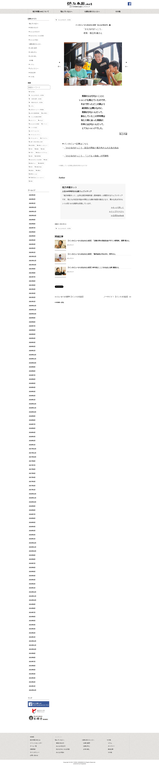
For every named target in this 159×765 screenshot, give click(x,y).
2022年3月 (32, 244)
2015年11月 (32, 547)
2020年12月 (32, 305)
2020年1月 (32, 350)
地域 (43, 149)
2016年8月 (32, 510)
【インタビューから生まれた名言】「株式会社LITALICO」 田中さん (91, 254)
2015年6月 (32, 567)
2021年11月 (32, 260)
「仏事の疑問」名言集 (35, 99)
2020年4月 (32, 338)
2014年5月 (32, 620)
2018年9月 (32, 416)
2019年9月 (32, 367)
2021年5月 (32, 285)
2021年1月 (32, 301)
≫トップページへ (116, 211)
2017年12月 (32, 449)
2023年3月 (32, 195)
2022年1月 (32, 252)
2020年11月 (32, 309)
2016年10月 (32, 502)
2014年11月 (32, 596)
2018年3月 (32, 436)
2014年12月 (32, 592)
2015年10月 (32, 551)
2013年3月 (32, 678)
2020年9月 (32, 318)
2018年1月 (32, 445)
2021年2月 (32, 297)
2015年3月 (32, 580)
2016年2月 (32, 535)
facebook (129, 3)
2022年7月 (32, 228)
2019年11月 (32, 359)
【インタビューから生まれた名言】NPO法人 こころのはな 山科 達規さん (93, 267)
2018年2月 (32, 440)
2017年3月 (32, 481)
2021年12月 (32, 256)
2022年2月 (32, 248)
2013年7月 (32, 661)
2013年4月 (32, 674)
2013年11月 (32, 645)
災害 (31, 156)
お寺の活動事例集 (34, 113)
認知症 (32, 170)
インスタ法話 (33, 127)
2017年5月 (32, 473)
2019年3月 (32, 391)
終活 (31, 166)
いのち (32, 106)
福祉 (46, 159)
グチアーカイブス (34, 131)
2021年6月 (32, 281)
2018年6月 (32, 428)
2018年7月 (32, 424)
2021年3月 (32, 293)
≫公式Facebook (117, 215)
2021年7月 (32, 277)
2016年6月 (32, 518)
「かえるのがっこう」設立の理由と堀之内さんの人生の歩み (91, 148)
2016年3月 (32, 530)
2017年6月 (32, 469)
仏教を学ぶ (33, 52)
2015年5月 (32, 571)
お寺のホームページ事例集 (37, 109)
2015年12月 (32, 543)
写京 (31, 149)
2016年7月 (32, 514)
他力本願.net (79, 5)
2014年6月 (32, 616)
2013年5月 (32, 670)
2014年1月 (32, 637)
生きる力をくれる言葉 (37, 36)
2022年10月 (32, 215)
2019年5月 (32, 383)
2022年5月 (32, 236)
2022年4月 (32, 240)
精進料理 (42, 163)
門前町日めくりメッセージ (37, 177)
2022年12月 (32, 207)
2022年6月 (32, 232)
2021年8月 (32, 273)
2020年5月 (32, 334)
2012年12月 (32, 690)
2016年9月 (32, 506)
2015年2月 (32, 584)
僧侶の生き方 (34, 27)
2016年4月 (32, 526)
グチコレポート (34, 138)
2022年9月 (32, 219)
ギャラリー (34, 69)
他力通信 (32, 145)
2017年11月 (32, 453)
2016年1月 (32, 539)
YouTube (32, 91)
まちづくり (33, 120)
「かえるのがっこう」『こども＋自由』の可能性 (86, 156)
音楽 (31, 181)
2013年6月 (32, 665)
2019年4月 (32, 387)
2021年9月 (32, 269)
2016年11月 (32, 498)
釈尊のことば (33, 174)
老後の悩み (39, 166)
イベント (45, 124)
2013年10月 (32, 649)
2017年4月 (32, 477)
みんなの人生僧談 (34, 124)
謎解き (39, 170)
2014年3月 (32, 629)
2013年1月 (32, 686)
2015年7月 (32, 563)
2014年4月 (32, 625)
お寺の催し (33, 56)
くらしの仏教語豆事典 (35, 116)
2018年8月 (32, 420)
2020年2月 (32, 346)
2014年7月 (32, 612)
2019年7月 (32, 375)
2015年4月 (32, 575)
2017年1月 (32, 490)
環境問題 (38, 156)
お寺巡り (45, 113)
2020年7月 (32, 326)
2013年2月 (32, 682)
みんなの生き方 (35, 32)
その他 (32, 76)
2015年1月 (32, 588)
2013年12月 (32, 641)
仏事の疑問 (33, 48)
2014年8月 (32, 608)
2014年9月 (32, 604)
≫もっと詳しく (117, 207)
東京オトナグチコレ (42, 152)
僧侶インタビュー (42, 145)
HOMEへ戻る (60, 302)
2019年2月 (32, 395)
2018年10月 (32, 412)
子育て (32, 152)
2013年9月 (32, 653)
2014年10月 (32, 600)
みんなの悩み (34, 40)
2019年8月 (32, 371)
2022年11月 (32, 211)
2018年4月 (32, 432)
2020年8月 (32, 322)
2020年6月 (32, 330)
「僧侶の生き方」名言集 (36, 102)
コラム (32, 64)
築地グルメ (33, 163)
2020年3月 (32, 342)
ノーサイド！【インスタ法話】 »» (117, 297)
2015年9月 (32, 555)
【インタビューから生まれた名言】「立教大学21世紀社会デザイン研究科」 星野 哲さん (98, 241)
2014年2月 (32, 633)
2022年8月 (32, 224)
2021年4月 (32, 289)
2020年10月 (32, 314)
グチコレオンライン (35, 134)
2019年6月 (32, 379)
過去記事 (32, 72)
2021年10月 (32, 265)
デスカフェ (44, 138)
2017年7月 (32, 465)
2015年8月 (32, 559)
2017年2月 (32, 485)
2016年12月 (32, 494)
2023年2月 (32, 199)
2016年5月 (32, 522)
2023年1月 (32, 203)
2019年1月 (32, 400)
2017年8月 (32, 461)
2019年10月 (32, 363)
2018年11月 (32, 408)
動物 (37, 149)
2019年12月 (32, 355)
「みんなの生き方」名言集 (64, 19)
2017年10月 (32, 457)
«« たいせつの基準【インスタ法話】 (69, 297)
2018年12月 (32, 404)
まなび (41, 120)
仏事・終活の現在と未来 (36, 141)
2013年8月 (32, 657)
